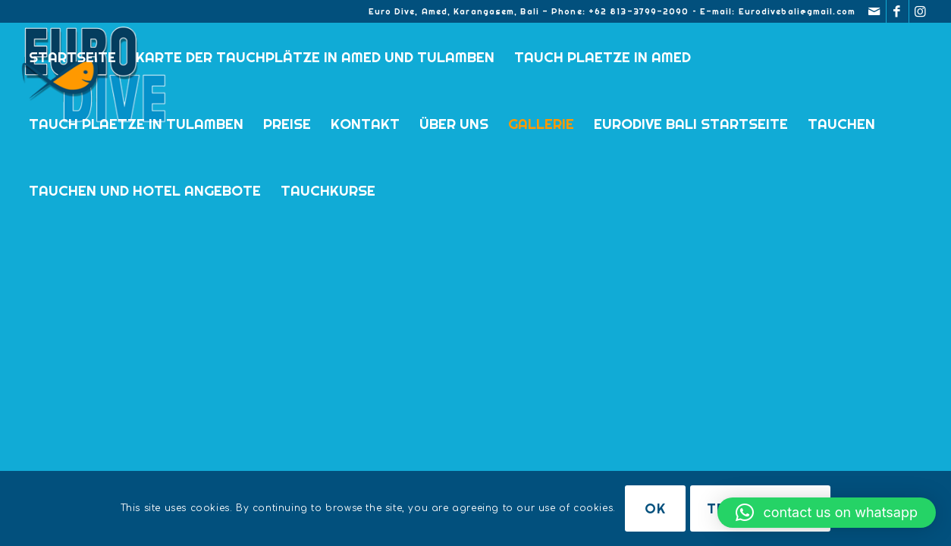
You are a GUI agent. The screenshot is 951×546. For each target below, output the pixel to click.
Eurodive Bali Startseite (691, 124)
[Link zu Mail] (875, 11)
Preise (287, 124)
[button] (826, 512)
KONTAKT (365, 124)
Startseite (72, 57)
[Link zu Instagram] (920, 11)
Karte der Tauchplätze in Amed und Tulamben (315, 57)
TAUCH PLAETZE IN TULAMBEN (136, 124)
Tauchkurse (328, 190)
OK (655, 508)
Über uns (453, 124)
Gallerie (541, 124)
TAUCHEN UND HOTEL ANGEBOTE (145, 190)
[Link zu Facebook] (898, 11)
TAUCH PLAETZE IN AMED (602, 57)
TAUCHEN (841, 124)
